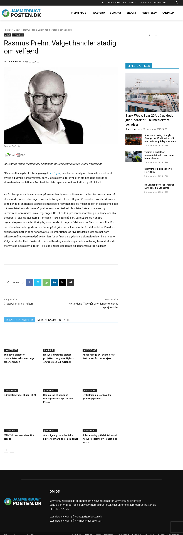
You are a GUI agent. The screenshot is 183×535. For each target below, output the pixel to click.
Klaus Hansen (13, 61)
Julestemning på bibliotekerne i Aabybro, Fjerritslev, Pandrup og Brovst (100, 435)
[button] (176, 2)
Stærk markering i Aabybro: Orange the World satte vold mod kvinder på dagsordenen (160, 138)
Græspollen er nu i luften (18, 303)
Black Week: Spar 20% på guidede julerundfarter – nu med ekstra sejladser (149, 120)
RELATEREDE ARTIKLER (19, 319)
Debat (17, 29)
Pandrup (48, 350)
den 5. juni (54, 173)
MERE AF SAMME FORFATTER (54, 319)
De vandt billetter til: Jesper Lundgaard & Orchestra (159, 186)
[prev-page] (6, 446)
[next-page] (12, 446)
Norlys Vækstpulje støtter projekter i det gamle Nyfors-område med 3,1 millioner (58, 358)
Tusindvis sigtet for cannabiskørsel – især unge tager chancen (19, 358)
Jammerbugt (18, 35)
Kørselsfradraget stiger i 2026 (20, 395)
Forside (8, 29)
